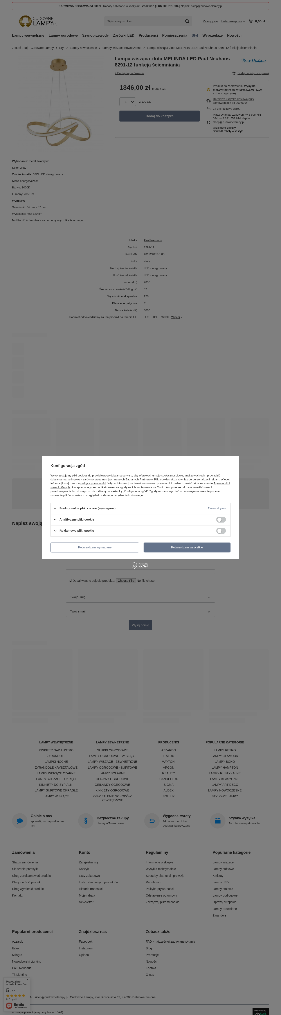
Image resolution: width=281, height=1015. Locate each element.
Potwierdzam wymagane (95, 547)
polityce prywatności (93, 483)
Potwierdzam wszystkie (187, 547)
